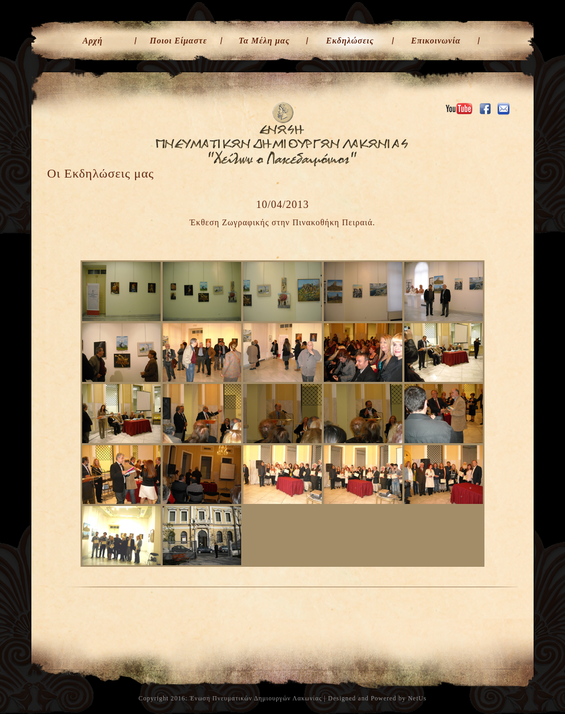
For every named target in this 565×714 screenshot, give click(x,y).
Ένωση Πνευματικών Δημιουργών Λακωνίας (256, 698)
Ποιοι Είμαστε (178, 40)
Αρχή (93, 40)
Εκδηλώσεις (350, 40)
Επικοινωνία (436, 40)
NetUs (417, 698)
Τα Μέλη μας (264, 40)
